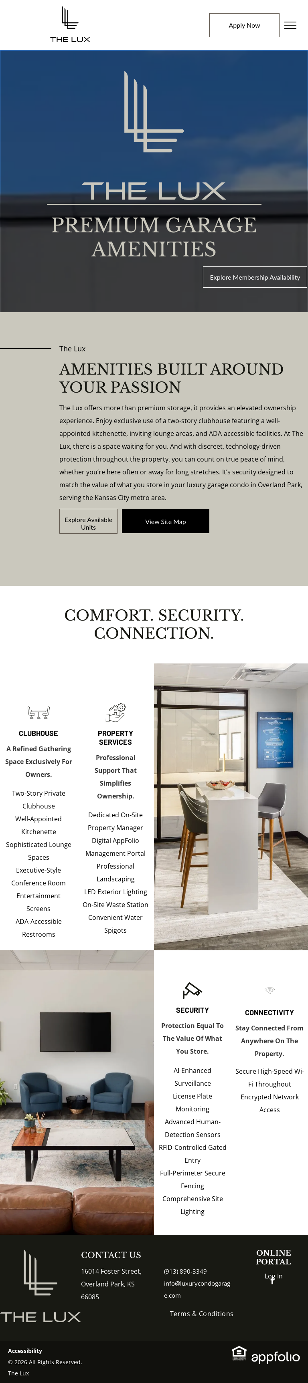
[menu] (290, 25)
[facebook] (272, 1281)
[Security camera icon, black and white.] (193, 999)
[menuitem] (202, 1313)
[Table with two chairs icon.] (39, 721)
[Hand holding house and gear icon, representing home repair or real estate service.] (116, 721)
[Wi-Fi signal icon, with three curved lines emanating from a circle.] (270, 999)
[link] (166, 521)
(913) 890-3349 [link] (185, 1271)
